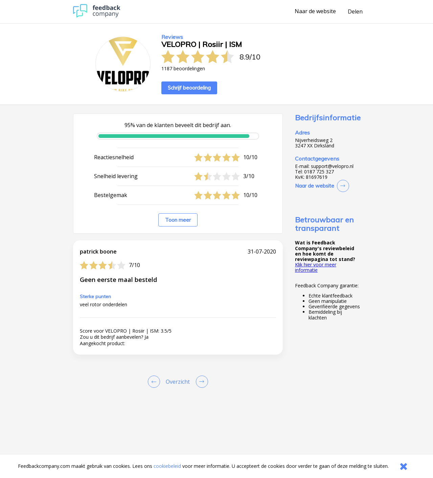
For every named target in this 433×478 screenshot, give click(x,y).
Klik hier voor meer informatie (315, 267)
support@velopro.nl (332, 166)
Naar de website (315, 11)
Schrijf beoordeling (189, 88)
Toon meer (178, 220)
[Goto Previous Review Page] (155, 382)
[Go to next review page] (200, 382)
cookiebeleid (167, 466)
